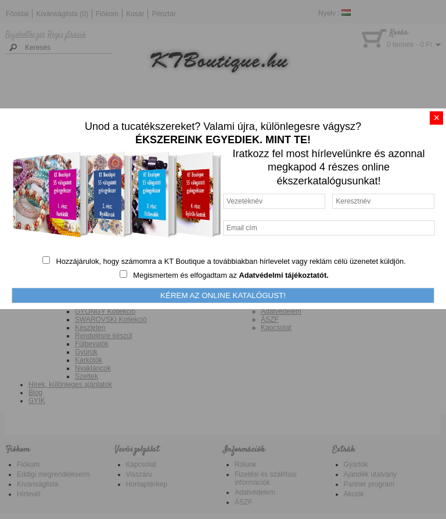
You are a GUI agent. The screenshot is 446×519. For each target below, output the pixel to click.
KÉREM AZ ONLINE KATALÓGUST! (223, 295)
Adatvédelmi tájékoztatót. (283, 275)
